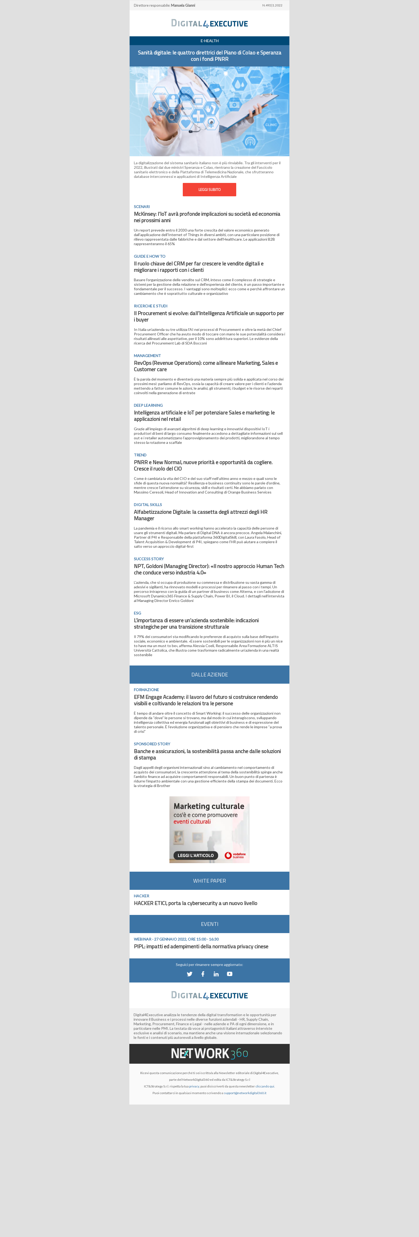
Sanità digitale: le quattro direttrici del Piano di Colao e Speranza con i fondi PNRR (209, 55)
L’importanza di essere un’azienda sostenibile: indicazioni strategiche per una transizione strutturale (196, 623)
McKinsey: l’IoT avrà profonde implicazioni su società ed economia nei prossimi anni (207, 217)
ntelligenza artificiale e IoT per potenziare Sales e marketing (202, 412)
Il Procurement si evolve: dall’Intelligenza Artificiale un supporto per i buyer (209, 316)
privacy (194, 1086)
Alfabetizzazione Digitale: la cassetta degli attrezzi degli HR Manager (200, 515)
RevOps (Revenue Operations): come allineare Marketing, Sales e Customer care (206, 366)
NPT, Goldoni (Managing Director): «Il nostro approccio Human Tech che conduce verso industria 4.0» (209, 569)
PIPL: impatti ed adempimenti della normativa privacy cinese (201, 946)
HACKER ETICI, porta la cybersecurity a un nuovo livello (195, 903)
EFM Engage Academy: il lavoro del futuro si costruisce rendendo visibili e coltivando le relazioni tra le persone (206, 700)
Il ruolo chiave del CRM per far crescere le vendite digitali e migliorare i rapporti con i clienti (198, 266)
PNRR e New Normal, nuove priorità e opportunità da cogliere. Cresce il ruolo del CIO (203, 465)
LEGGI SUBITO (210, 189)
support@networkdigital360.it (245, 1093)
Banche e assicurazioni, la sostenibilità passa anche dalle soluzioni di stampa (207, 754)
